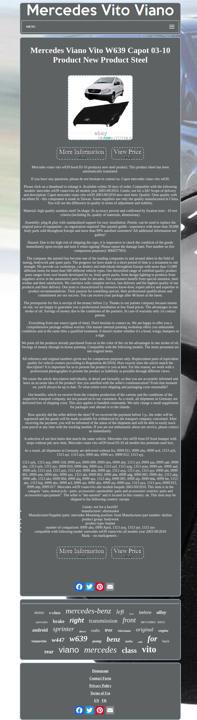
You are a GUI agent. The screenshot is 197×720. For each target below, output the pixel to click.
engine (164, 631)
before (145, 612)
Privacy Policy (100, 686)
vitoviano (124, 631)
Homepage (100, 671)
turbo (129, 641)
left (120, 611)
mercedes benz (153, 622)
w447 (58, 640)
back (165, 641)
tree (109, 630)
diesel (82, 631)
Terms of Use (100, 693)
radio (95, 630)
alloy (161, 612)
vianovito (38, 641)
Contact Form (100, 678)
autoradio (42, 622)
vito (149, 649)
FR (104, 701)
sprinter (63, 629)
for (152, 638)
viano (69, 649)
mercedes (100, 649)
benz (113, 639)
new (131, 613)
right (77, 620)
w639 (78, 638)
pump (97, 641)
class (129, 650)
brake (58, 621)
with (140, 642)
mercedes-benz (88, 610)
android (40, 630)
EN (96, 701)
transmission (103, 621)
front (129, 620)
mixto (39, 612)
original (144, 629)
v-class (54, 613)
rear (49, 651)
